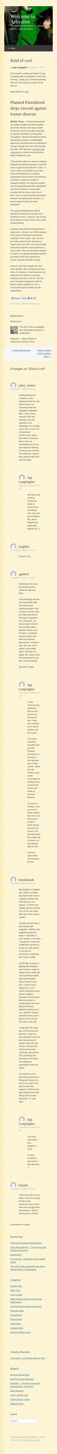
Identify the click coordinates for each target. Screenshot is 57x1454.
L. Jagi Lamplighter (18, 68)
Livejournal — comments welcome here (27, 1358)
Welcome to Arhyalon (22, 19)
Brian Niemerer (17, 1391)
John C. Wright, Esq (19, 1395)
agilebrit (24, 574)
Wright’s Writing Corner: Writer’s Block (44, 353)
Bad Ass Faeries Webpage (22, 1379)
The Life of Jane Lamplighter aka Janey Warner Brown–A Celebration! (32, 330)
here (27, 92)
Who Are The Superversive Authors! (26, 1243)
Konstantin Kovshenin (30, 1440)
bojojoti (23, 1185)
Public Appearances (20, 350)
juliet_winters (27, 385)
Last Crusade (16, 1295)
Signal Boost (15, 1315)
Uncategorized (34, 304)
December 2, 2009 (36, 68)
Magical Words (16, 1404)
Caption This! (16, 1286)
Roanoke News (17, 1311)
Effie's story (15, 1290)
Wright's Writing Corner (20, 1332)
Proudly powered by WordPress (24, 1437)
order (16, 211)
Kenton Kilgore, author (20, 1399)
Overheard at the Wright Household (25, 1306)
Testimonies (15, 1324)
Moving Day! (15, 321)
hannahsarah (26, 879)
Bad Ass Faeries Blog (19, 1375)
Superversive (16, 1319)
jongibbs (24, 546)
